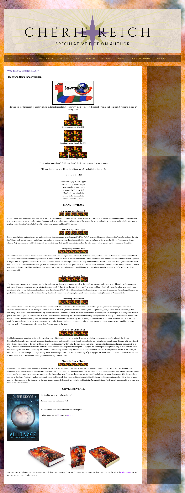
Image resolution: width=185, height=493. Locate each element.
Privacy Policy (46, 58)
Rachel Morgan (126, 472)
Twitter (69, 415)
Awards (121, 58)
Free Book (106, 58)
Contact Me (162, 58)
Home (9, 58)
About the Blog (26, 58)
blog (59, 415)
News (77, 58)
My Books (90, 58)
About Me (63, 58)
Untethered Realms (140, 58)
